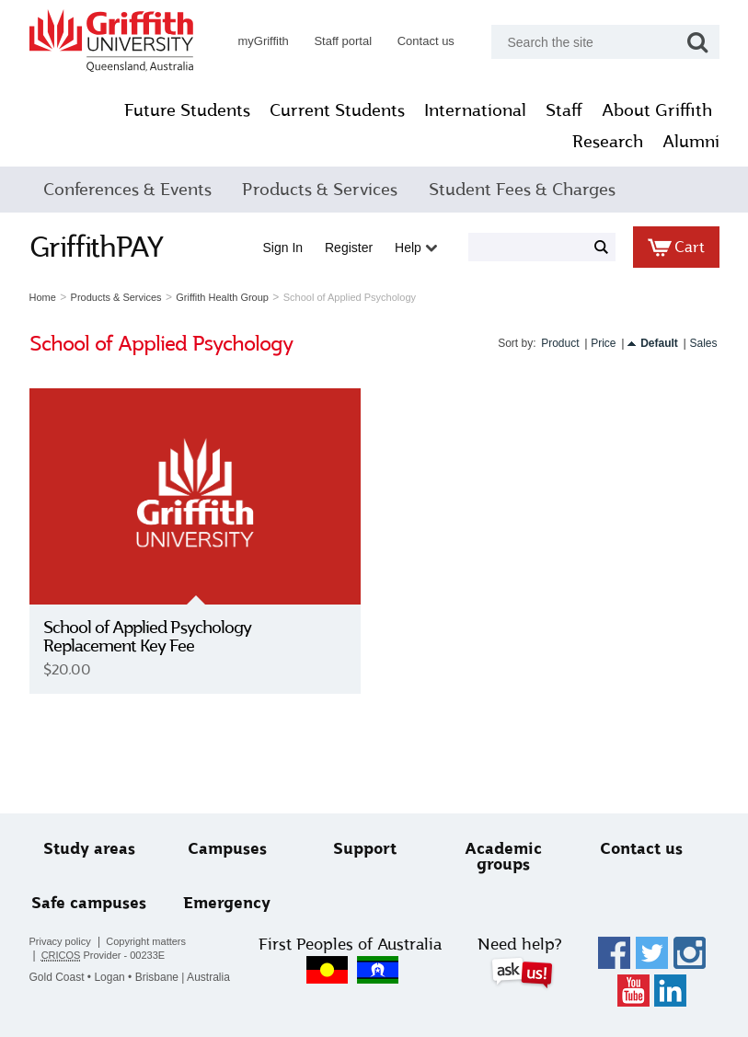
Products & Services (319, 190)
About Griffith (657, 110)
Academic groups (503, 856)
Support (365, 849)
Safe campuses (88, 903)
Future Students (187, 110)
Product (560, 343)
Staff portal (343, 41)
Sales (703, 343)
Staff (564, 110)
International (475, 110)
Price (603, 343)
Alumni (690, 141)
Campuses (227, 849)
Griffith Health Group (222, 297)
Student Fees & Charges (522, 190)
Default (659, 343)
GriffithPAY (96, 246)
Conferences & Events (127, 190)
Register (349, 247)
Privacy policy (60, 941)
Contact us (426, 41)
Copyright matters (146, 941)
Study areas (89, 849)
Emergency (226, 903)
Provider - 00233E (103, 956)
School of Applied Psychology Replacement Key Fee (147, 636)
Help (416, 247)
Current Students (337, 110)
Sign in (283, 247)
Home (42, 297)
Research (607, 141)
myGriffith (262, 41)
